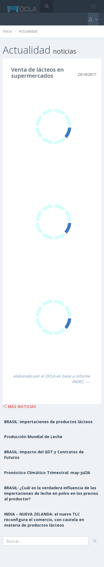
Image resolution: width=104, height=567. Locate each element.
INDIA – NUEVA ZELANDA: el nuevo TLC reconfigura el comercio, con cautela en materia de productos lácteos (44, 519)
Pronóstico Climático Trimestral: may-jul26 (47, 472)
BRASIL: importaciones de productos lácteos (48, 421)
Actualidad (28, 31)
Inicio (7, 31)
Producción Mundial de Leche (33, 436)
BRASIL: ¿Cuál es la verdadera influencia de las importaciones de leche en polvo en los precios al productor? (51, 493)
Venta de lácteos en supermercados (37, 72)
